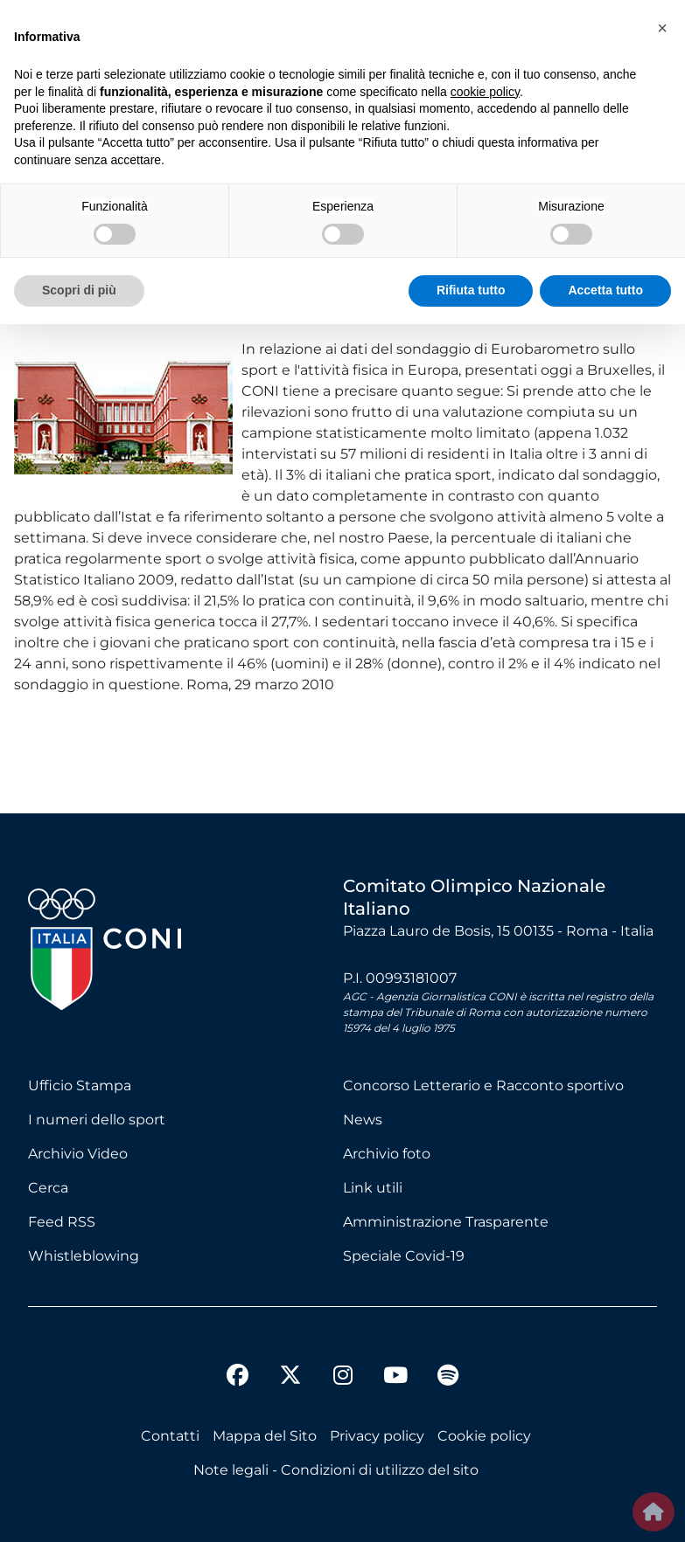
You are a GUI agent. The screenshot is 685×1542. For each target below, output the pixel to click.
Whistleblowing (83, 1256)
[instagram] (342, 1377)
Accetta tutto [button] (605, 290)
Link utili (372, 1187)
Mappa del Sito (265, 1436)
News (362, 1119)
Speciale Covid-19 (404, 1256)
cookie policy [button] (485, 92)
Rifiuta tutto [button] (471, 290)
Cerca (48, 1187)
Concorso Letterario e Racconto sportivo (483, 1085)
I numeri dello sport (96, 1119)
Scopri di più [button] (79, 290)
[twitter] (290, 1361)
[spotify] (447, 1377)
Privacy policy (377, 1436)
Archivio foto (386, 1153)
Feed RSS (61, 1222)
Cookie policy (484, 1436)
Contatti (170, 1436)
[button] (662, 28)
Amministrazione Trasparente (446, 1222)
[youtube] (395, 1377)
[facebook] (237, 1377)
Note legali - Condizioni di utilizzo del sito (336, 1470)
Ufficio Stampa (79, 1085)
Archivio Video (78, 1153)
